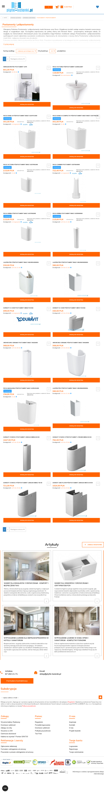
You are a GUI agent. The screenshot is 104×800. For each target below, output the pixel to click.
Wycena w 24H (7, 731)
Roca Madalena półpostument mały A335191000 (21, 388)
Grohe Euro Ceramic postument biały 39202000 (20, 342)
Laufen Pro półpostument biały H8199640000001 (70, 388)
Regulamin (71, 702)
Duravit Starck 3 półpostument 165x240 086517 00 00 (22, 482)
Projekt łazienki (75, 731)
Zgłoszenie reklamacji (9, 746)
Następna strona (18, 59)
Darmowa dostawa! (8, 734)
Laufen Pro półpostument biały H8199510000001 (21, 262)
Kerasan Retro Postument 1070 (15, 67)
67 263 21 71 (11, 674)
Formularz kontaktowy (17, 681)
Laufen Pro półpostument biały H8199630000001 (70, 262)
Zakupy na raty (6, 728)
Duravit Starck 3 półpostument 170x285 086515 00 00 (72, 437)
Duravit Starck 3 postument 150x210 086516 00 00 (21, 437)
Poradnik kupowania (42, 725)
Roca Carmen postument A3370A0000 (66, 164)
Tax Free (38, 734)
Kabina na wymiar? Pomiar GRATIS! (14, 737)
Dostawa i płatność (8, 725)
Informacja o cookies (79, 772)
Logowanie (73, 746)
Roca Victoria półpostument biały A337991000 (20, 164)
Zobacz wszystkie (93, 545)
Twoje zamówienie (76, 752)
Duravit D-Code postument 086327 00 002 (18, 308)
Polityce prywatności (29, 706)
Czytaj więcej (8, 44)
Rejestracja (73, 749)
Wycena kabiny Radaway (10, 722)
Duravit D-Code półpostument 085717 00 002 (69, 308)
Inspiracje (72, 722)
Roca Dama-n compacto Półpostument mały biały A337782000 (75, 115)
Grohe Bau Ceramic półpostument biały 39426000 (71, 342)
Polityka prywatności (43, 731)
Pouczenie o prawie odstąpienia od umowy (17, 752)
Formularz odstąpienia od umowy (13, 749)
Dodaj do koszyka (27, 104)
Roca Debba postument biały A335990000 (67, 213)
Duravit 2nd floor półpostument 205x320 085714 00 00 (73, 482)
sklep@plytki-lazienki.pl (50, 674)
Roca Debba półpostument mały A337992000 (19, 213)
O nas (71, 728)
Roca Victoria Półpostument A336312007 (68, 67)
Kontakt (72, 725)
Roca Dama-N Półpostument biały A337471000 (20, 115)
